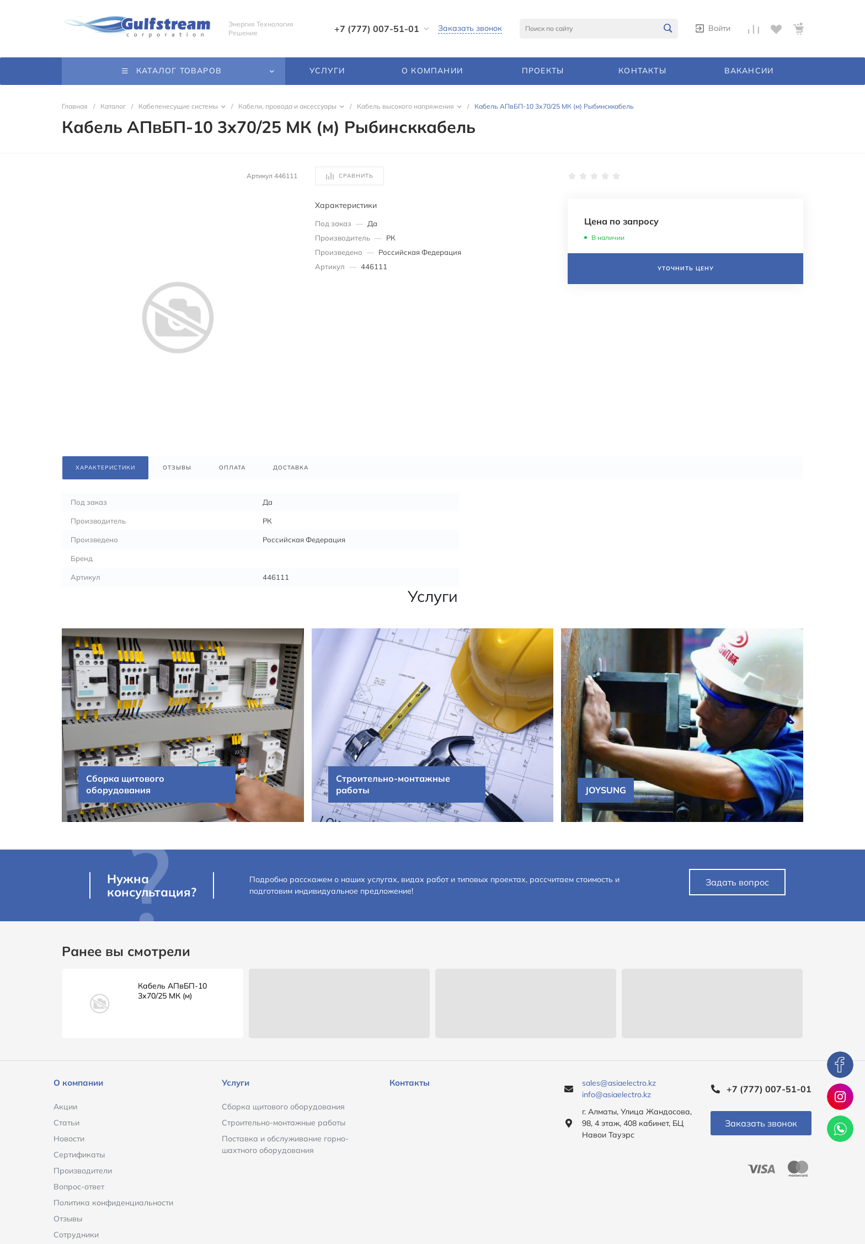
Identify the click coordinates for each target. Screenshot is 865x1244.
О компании (78, 1082)
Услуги (235, 1082)
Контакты (409, 1082)
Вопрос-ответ (79, 1187)
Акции (65, 1107)
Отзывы (68, 1219)
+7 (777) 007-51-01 (376, 28)
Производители (83, 1171)
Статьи (66, 1123)
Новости (69, 1139)
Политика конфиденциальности (113, 1203)
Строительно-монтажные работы (283, 1123)
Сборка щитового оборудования (283, 1107)
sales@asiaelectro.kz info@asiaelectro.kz (619, 1088)
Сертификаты (79, 1155)
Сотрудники (76, 1235)
